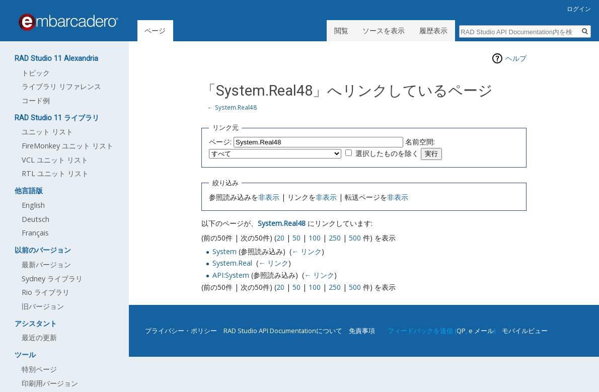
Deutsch (35, 219)
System (224, 251)
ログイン (579, 9)
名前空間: (420, 141)
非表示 (268, 197)
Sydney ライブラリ (52, 278)
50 (296, 238)
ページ (155, 30)
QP (461, 330)
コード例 (36, 100)
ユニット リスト (47, 131)
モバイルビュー (525, 330)
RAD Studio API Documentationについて (282, 330)
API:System (230, 275)
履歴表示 (433, 30)
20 (280, 238)
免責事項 (362, 330)
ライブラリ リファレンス (61, 86)
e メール (481, 330)
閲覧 (341, 30)
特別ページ (39, 369)
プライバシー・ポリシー (181, 330)
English (33, 205)
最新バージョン (46, 264)
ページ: (220, 141)
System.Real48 (236, 107)
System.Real (232, 263)
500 (355, 238)
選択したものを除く (387, 153)
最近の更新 (39, 337)
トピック (36, 72)
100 (315, 238)
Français (35, 233)
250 (335, 238)
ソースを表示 (383, 30)
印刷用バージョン (50, 383)
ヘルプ (516, 58)
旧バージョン (43, 306)
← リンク (306, 251)
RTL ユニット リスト (55, 173)
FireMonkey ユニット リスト (67, 145)
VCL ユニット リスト (55, 160)
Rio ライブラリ (45, 292)
